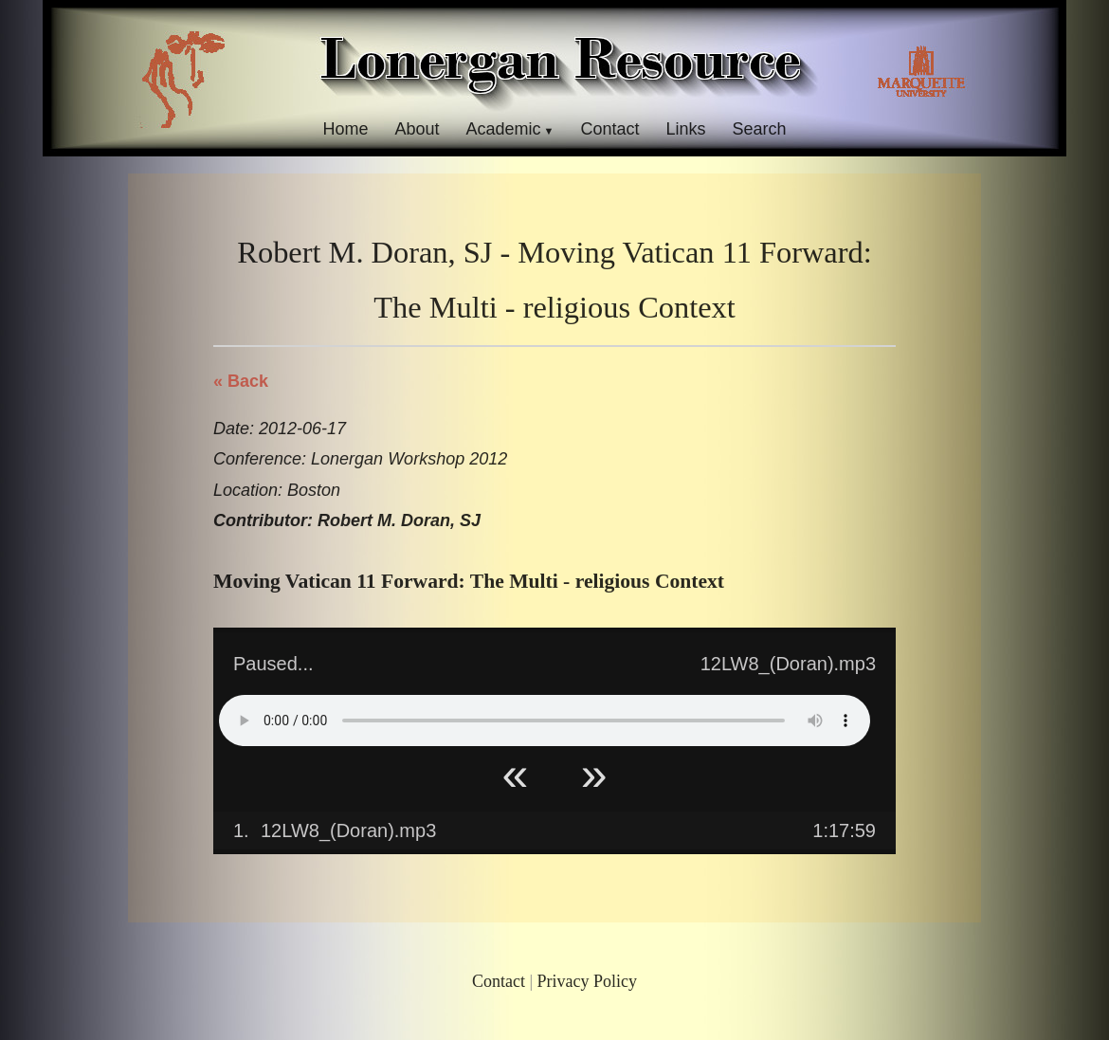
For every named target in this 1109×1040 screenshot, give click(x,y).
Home (345, 128)
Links (686, 128)
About (416, 128)
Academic (502, 128)
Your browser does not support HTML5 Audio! (544, 720)
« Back (240, 381)
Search (760, 128)
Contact (609, 128)
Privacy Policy (587, 981)
